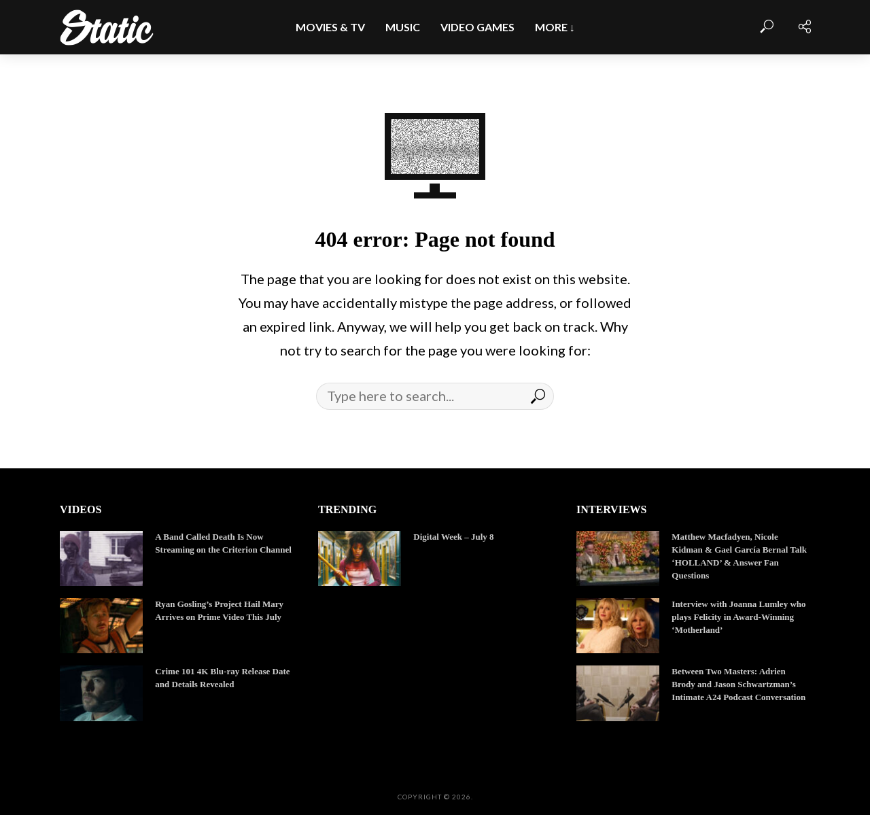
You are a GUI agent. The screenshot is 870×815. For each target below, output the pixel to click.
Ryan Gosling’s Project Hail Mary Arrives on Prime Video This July (219, 610)
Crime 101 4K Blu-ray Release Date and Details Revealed (222, 677)
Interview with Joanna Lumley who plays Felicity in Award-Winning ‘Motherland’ (738, 617)
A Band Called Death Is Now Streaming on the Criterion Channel (223, 543)
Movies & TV (330, 26)
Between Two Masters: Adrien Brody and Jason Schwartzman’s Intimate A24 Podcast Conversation (738, 684)
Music (402, 26)
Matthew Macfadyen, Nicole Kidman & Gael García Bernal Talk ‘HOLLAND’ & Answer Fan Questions (739, 556)
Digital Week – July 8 (453, 537)
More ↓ (555, 26)
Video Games (477, 26)
